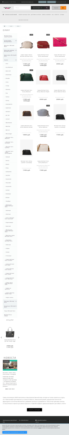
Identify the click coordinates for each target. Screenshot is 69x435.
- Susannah (8, 186)
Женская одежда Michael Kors (9, 51)
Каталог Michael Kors (24, 14)
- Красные (8, 226)
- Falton (7, 96)
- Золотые (8, 214)
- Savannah (8, 179)
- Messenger (8, 133)
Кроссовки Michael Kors (10, 55)
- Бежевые (8, 193)
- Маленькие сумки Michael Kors (9, 230)
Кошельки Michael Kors (9, 306)
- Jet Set (7, 115)
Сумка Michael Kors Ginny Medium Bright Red (43, 92)
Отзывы (63, 14)
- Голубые (8, 201)
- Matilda (7, 126)
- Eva (6, 93)
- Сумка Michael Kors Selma (9, 269)
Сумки (6, 60)
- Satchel (7, 175)
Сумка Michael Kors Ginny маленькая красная (43, 56)
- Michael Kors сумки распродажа (9, 152)
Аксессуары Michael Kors (8, 41)
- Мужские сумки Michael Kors (10, 236)
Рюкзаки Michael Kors (9, 302)
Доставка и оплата (36, 14)
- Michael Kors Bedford (9, 138)
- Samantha (8, 171)
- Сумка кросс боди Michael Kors (9, 283)
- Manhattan (8, 122)
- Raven (7, 164)
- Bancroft (8, 71)
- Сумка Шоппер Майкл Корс (9, 293)
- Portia (7, 160)
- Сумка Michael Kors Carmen (9, 260)
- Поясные (8, 244)
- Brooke (7, 78)
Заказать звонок (42, 2)
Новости (57, 14)
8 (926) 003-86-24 (24, 420)
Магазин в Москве (23, 19)
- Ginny (7, 100)
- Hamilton (8, 108)
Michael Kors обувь (8, 315)
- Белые (7, 197)
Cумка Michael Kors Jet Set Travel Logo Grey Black (10, 341)
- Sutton (7, 190)
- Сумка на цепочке (8, 289)
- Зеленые (8, 210)
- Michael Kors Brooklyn (9, 142)
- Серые (7, 248)
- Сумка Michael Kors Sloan (9, 274)
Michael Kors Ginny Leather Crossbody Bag (59, 127)
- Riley (7, 168)
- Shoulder (8, 182)
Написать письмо (51, 2)
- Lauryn (7, 119)
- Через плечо (9, 297)
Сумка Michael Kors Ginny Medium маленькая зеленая (26, 92)
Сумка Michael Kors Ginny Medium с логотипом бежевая (43, 162)
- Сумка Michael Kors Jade (9, 264)
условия (39, 427)
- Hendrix (7, 111)
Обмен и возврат (46, 14)
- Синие (7, 252)
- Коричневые (9, 222)
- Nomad (7, 157)
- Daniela (7, 89)
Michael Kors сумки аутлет (8, 36)
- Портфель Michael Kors (8, 240)
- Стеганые (8, 255)
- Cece (6, 82)
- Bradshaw (8, 74)
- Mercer (7, 130)
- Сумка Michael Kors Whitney (9, 278)
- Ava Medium (9, 67)
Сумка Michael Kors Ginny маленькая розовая (59, 56)
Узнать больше (34, 409)
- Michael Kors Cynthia (9, 147)
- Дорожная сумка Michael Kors (9, 205)
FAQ (53, 14)
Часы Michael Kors (9, 311)
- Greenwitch (8, 104)
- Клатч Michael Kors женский (9, 218)
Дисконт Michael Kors (9, 46)
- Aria (6, 63)
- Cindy (7, 85)
